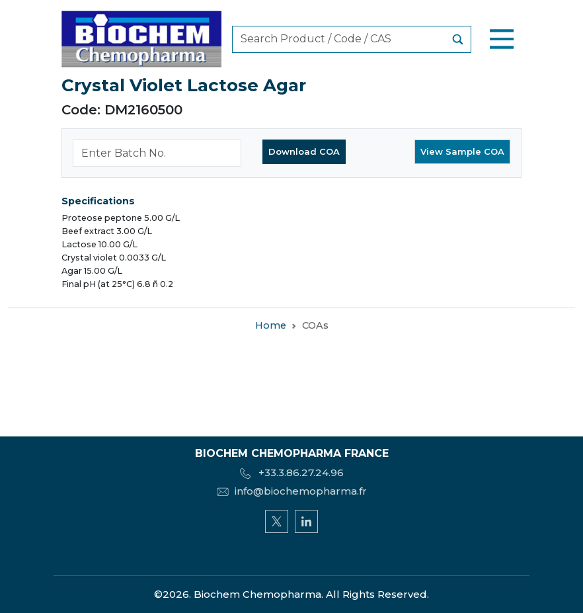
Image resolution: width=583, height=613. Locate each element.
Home (270, 327)
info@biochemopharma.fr (291, 491)
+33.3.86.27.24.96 (292, 472)
